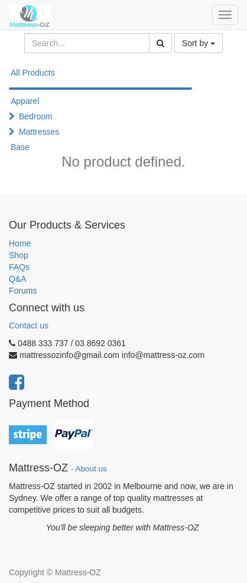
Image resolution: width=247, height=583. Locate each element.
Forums (23, 290)
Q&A (18, 279)
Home (20, 243)
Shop (18, 255)
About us (91, 468)
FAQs (19, 267)
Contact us (28, 325)
